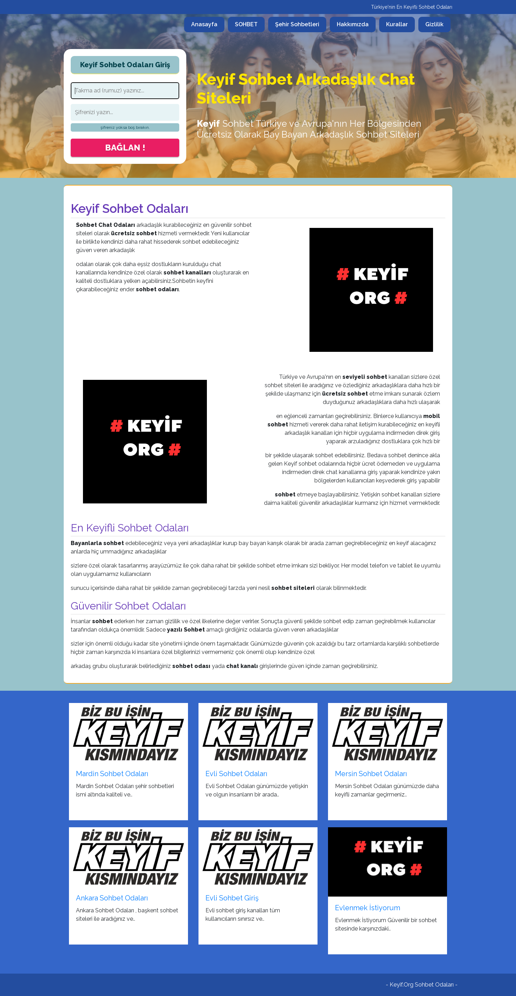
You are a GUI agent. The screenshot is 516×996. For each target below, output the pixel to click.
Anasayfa (207, 24)
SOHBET (246, 24)
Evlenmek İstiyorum (367, 908)
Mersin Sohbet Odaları (371, 773)
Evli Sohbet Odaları (236, 773)
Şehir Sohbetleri (297, 24)
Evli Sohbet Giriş (232, 898)
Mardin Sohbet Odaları (112, 773)
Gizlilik (434, 24)
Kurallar (397, 24)
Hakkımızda (353, 24)
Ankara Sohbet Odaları (112, 898)
